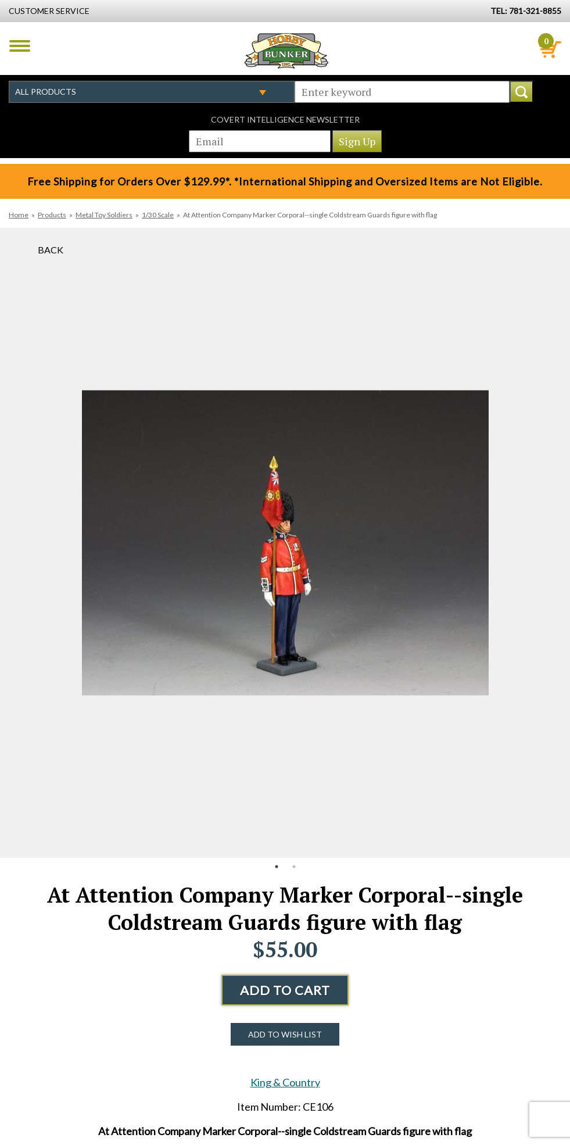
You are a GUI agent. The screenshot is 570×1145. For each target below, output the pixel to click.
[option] (285, 543)
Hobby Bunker (286, 50)
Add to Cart (285, 990)
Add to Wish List (285, 1034)
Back (50, 249)
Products (52, 214)
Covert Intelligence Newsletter (285, 119)
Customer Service (49, 11)
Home (18, 214)
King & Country (285, 1082)
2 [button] (294, 866)
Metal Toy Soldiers (104, 214)
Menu (20, 46)
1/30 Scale (158, 214)
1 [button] (276, 866)
